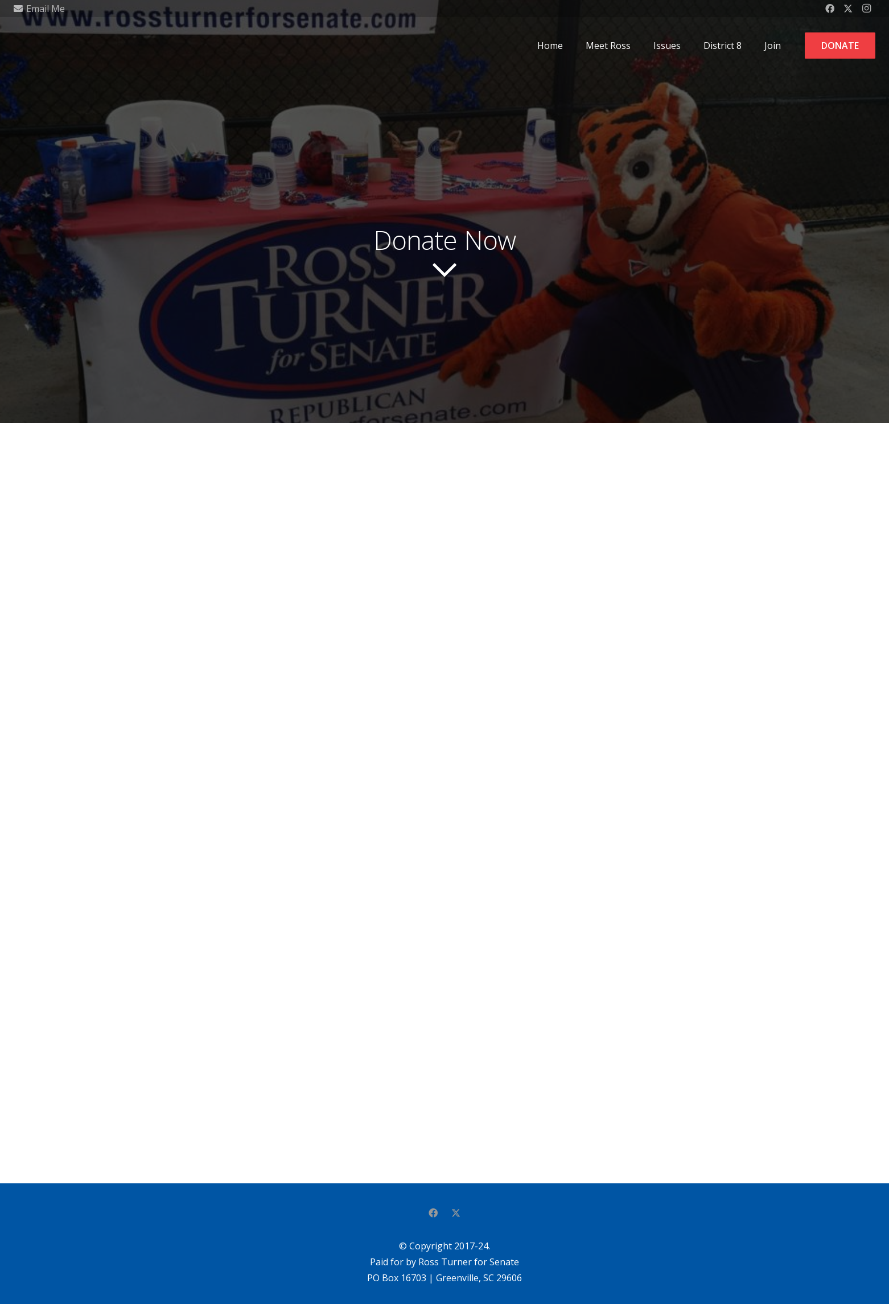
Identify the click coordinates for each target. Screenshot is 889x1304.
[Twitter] (455, 1213)
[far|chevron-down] (444, 270)
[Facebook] (433, 1213)
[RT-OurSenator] (33, 46)
